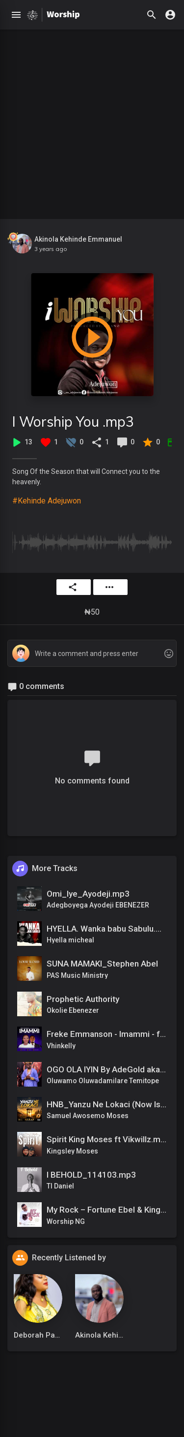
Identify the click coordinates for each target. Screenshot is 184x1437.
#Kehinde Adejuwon (46, 500)
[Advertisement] (92, 122)
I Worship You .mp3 (73, 421)
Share (73, 587)
